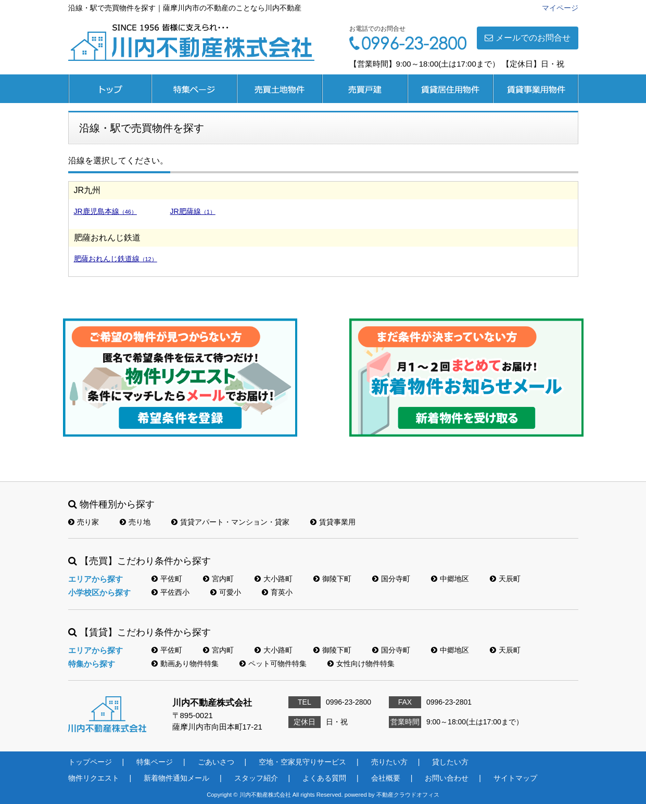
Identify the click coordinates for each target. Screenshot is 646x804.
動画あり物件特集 (185, 663)
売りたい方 (389, 762)
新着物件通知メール (176, 778)
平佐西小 (170, 592)
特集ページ (194, 88)
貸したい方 (450, 762)
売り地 (135, 522)
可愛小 (225, 592)
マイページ (560, 8)
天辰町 (505, 579)
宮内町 (218, 579)
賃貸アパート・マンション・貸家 (230, 522)
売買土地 (279, 88)
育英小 (277, 592)
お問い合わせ (446, 778)
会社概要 (385, 778)
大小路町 (274, 579)
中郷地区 (450, 579)
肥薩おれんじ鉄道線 (115, 258)
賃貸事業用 (535, 88)
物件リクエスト (93, 778)
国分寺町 (391, 579)
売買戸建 (365, 88)
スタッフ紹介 (256, 778)
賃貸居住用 (450, 88)
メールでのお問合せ (528, 37)
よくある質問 (324, 778)
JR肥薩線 (193, 211)
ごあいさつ (216, 762)
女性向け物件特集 (361, 663)
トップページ (109, 88)
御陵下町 (332, 579)
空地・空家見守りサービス (302, 762)
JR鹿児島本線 (105, 211)
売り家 (83, 522)
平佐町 (166, 579)
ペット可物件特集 (273, 663)
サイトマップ (515, 778)
